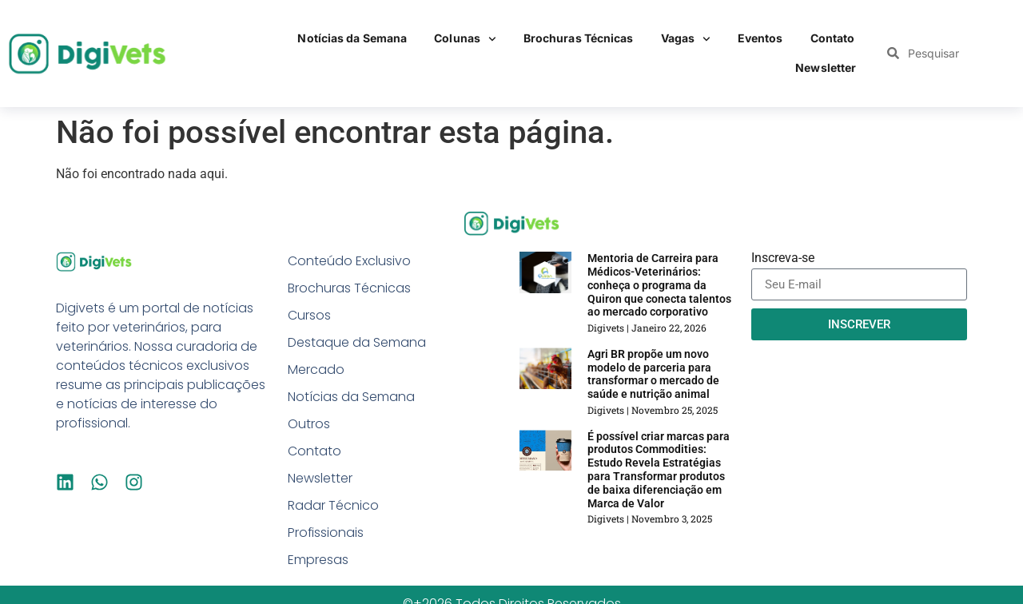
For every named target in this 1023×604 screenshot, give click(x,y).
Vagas (686, 39)
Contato (832, 38)
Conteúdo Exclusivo (349, 261)
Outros (309, 424)
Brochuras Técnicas (578, 38)
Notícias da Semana (352, 38)
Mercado (316, 369)
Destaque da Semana (357, 342)
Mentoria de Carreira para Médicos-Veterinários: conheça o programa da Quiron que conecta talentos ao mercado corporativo (659, 285)
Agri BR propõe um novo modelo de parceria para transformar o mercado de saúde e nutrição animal (653, 374)
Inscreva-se (782, 258)
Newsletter (825, 67)
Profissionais (326, 532)
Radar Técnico (333, 505)
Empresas (318, 559)
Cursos (309, 315)
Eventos (760, 38)
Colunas (465, 39)
